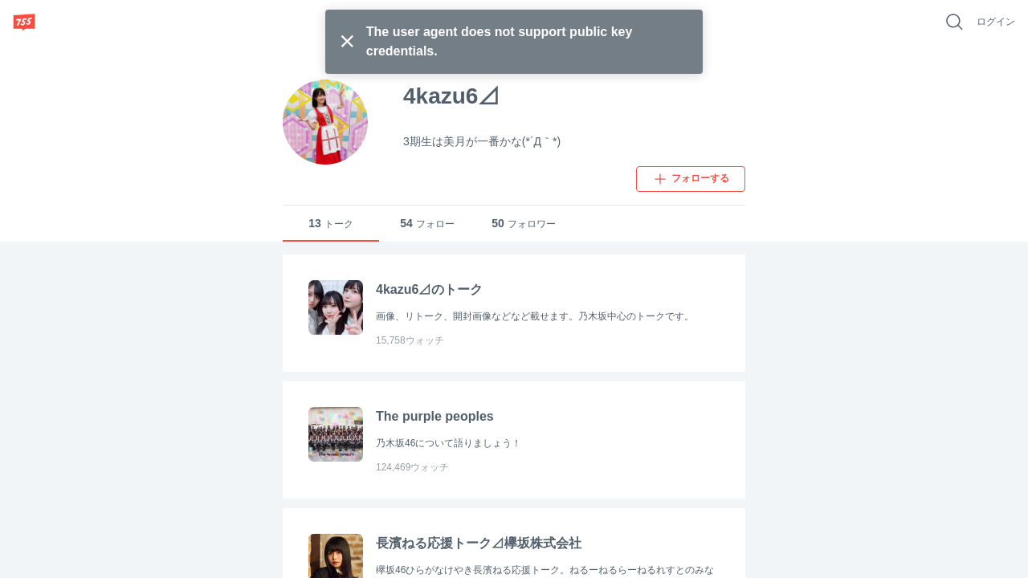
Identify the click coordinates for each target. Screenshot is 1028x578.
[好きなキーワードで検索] (954, 22)
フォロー (427, 223)
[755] (24, 21)
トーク (330, 223)
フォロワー (524, 223)
